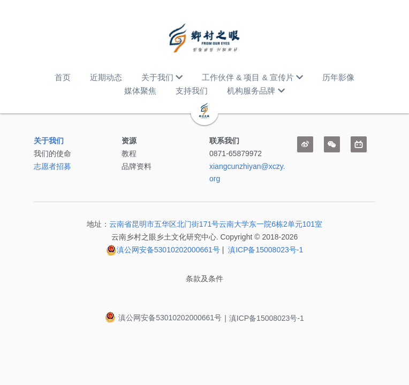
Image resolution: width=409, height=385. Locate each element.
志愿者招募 (52, 166)
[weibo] (305, 144)
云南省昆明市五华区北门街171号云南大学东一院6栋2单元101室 (215, 224)
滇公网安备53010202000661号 (168, 249)
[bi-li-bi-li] (359, 144)
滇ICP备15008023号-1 (265, 249)
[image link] (204, 37)
